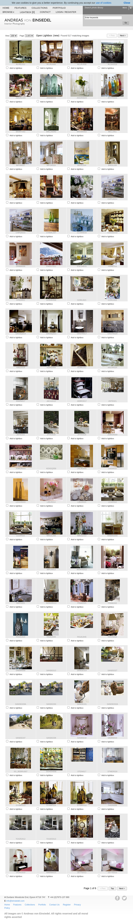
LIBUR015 (81, 502)
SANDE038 (51, 738)
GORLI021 (81, 300)
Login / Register (66, 12)
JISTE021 (112, 401)
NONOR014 (51, 603)
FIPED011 (20, 300)
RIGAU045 (81, 637)
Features (20, 8)
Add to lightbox (16, 68)
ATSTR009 (112, 98)
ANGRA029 (82, 98)
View (7, 36)
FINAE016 (112, 266)
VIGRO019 (20, 872)
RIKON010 (112, 637)
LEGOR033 (20, 502)
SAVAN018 (81, 738)
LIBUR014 (51, 502)
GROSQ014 (20, 334)
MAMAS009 (112, 536)
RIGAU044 (51, 637)
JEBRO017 (82, 401)
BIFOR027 (20, 165)
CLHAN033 (82, 233)
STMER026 (112, 771)
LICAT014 (112, 502)
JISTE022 (20, 435)
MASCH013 (21, 569)
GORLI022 (112, 300)
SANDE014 (82, 670)
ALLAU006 (51, 64)
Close (127, 2)
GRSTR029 (112, 334)
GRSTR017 (82, 334)
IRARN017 (20, 401)
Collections (39, 8)
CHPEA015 (20, 233)
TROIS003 (81, 839)
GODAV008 (51, 300)
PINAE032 (112, 603)
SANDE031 (82, 704)
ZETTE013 (112, 872)
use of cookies (103, 2)
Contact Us (54, 905)
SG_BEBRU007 (20, 771)
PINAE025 (81, 603)
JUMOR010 (20, 468)
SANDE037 (20, 738)
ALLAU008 (81, 64)
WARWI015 (51, 872)
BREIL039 (112, 165)
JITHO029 (81, 435)
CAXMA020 (51, 199)
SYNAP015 (82, 805)
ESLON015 (82, 266)
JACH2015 (51, 401)
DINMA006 (20, 266)
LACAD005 (82, 468)
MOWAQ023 (112, 569)
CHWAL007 (51, 233)
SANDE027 (112, 670)
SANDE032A (112, 704)
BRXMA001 (20, 199)
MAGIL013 (81, 536)
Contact (45, 12)
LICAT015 (20, 536)
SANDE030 (51, 704)
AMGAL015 (20, 98)
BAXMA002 (82, 132)
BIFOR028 (51, 165)
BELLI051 (112, 132)
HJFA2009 (51, 367)
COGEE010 (112, 233)
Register (67, 905)
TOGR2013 (51, 839)
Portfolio (59, 8)
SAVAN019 (112, 738)
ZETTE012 (81, 872)
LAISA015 (112, 468)
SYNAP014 (51, 805)
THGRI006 (112, 805)
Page (22, 36)
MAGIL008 (51, 536)
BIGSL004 (81, 165)
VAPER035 (112, 839)
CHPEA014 (112, 199)
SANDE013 (51, 670)
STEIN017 (81, 771)
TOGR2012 (20, 839)
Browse (9, 12)
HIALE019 (20, 367)
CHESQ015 (82, 199)
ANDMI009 (51, 98)
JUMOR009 (112, 435)
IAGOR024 (112, 367)
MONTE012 (82, 569)
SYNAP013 (20, 805)
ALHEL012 (20, 64)
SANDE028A (20, 704)
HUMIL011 (81, 367)
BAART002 (20, 132)
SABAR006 (20, 670)
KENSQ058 (51, 468)
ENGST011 (51, 266)
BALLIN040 (51, 132)
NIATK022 (20, 603)
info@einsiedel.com (15, 901)
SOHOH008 (51, 771)
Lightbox (27, 12)
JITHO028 (51, 435)
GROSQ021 (51, 334)
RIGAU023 (20, 637)
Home (6, 8)
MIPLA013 (51, 569)
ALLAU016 (112, 64)
